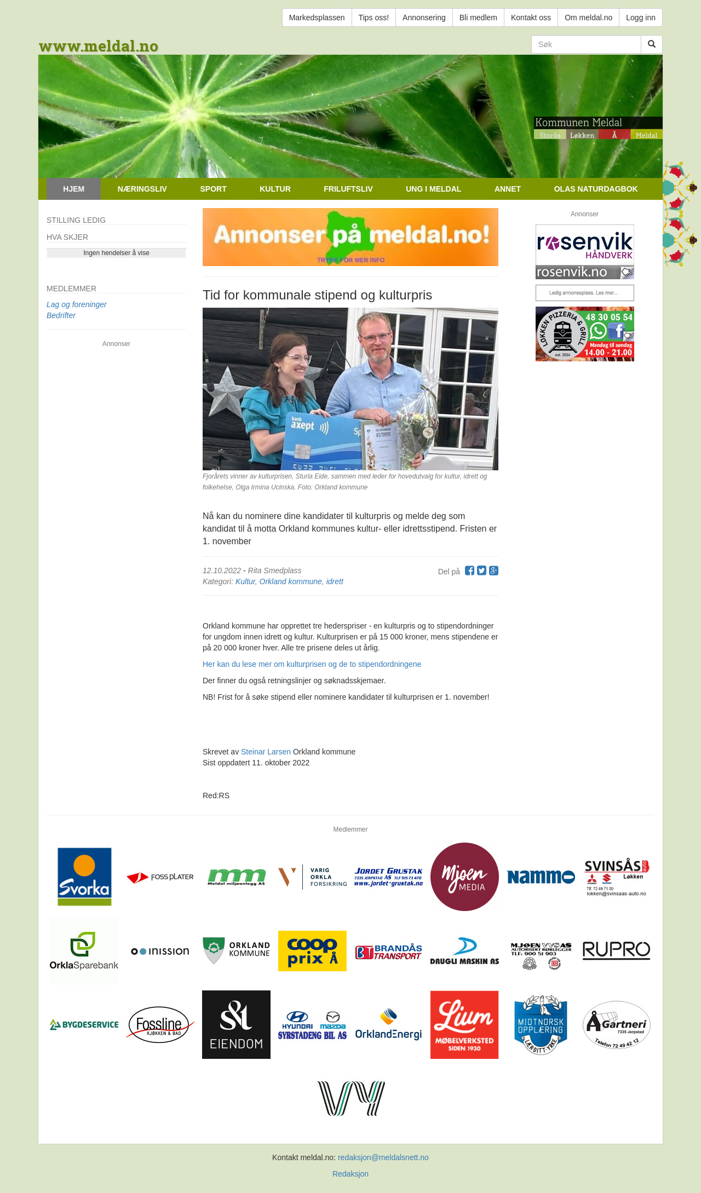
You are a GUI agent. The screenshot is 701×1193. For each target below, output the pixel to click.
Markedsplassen (317, 17)
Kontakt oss (531, 17)
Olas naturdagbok (596, 189)
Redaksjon (350, 1173)
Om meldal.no (588, 17)
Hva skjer (67, 237)
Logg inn (641, 17)
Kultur (275, 189)
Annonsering (424, 17)
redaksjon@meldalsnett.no (383, 1157)
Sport (213, 189)
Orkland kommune (291, 581)
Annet (508, 189)
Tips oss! (374, 17)
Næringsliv (142, 189)
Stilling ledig (76, 220)
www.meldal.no (98, 46)
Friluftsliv (348, 189)
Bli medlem (478, 17)
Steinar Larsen (266, 751)
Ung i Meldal (433, 189)
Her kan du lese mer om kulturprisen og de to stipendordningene (312, 664)
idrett (334, 581)
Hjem (73, 189)
